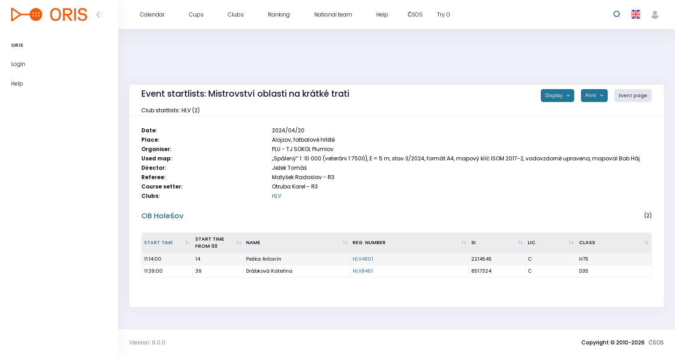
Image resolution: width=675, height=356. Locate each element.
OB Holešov (162, 216)
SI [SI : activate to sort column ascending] (473, 242)
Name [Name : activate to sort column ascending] (253, 242)
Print (591, 95)
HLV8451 (363, 270)
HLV (276, 196)
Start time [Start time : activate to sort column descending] (158, 242)
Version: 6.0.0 (147, 342)
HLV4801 (363, 258)
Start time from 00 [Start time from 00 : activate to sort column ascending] (209, 242)
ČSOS (656, 342)
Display (554, 95)
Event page (633, 95)
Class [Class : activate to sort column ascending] (587, 242)
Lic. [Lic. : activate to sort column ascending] (532, 242)
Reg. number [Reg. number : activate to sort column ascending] (369, 242)
